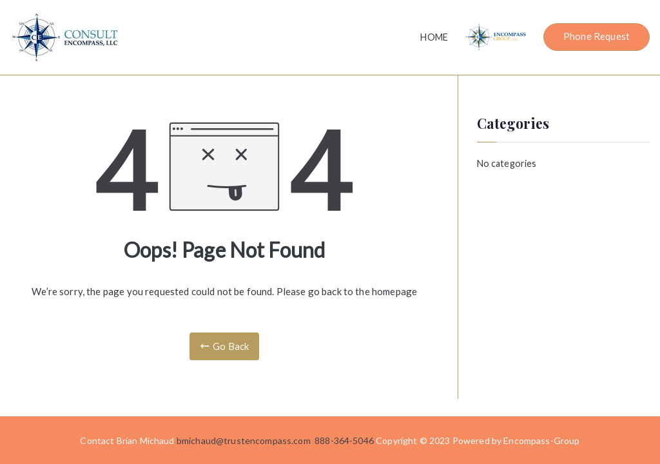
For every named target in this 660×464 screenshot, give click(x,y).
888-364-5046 (344, 440)
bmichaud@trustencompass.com (244, 440)
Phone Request (596, 36)
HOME (434, 37)
